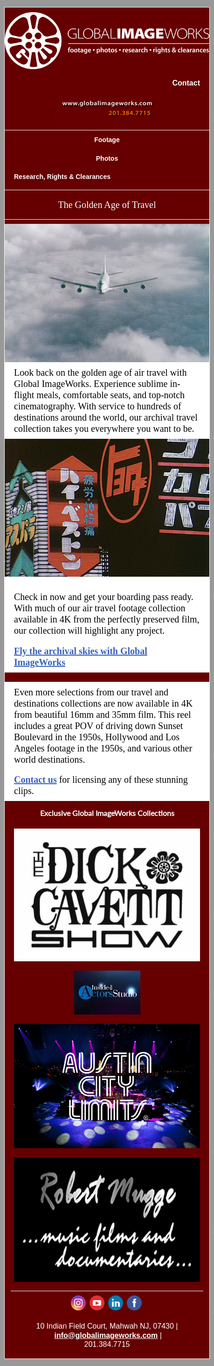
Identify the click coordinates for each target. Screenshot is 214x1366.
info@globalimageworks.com (106, 1335)
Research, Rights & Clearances (62, 176)
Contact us (35, 779)
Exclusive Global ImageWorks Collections (107, 812)
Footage (106, 139)
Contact (186, 83)
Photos (107, 158)
